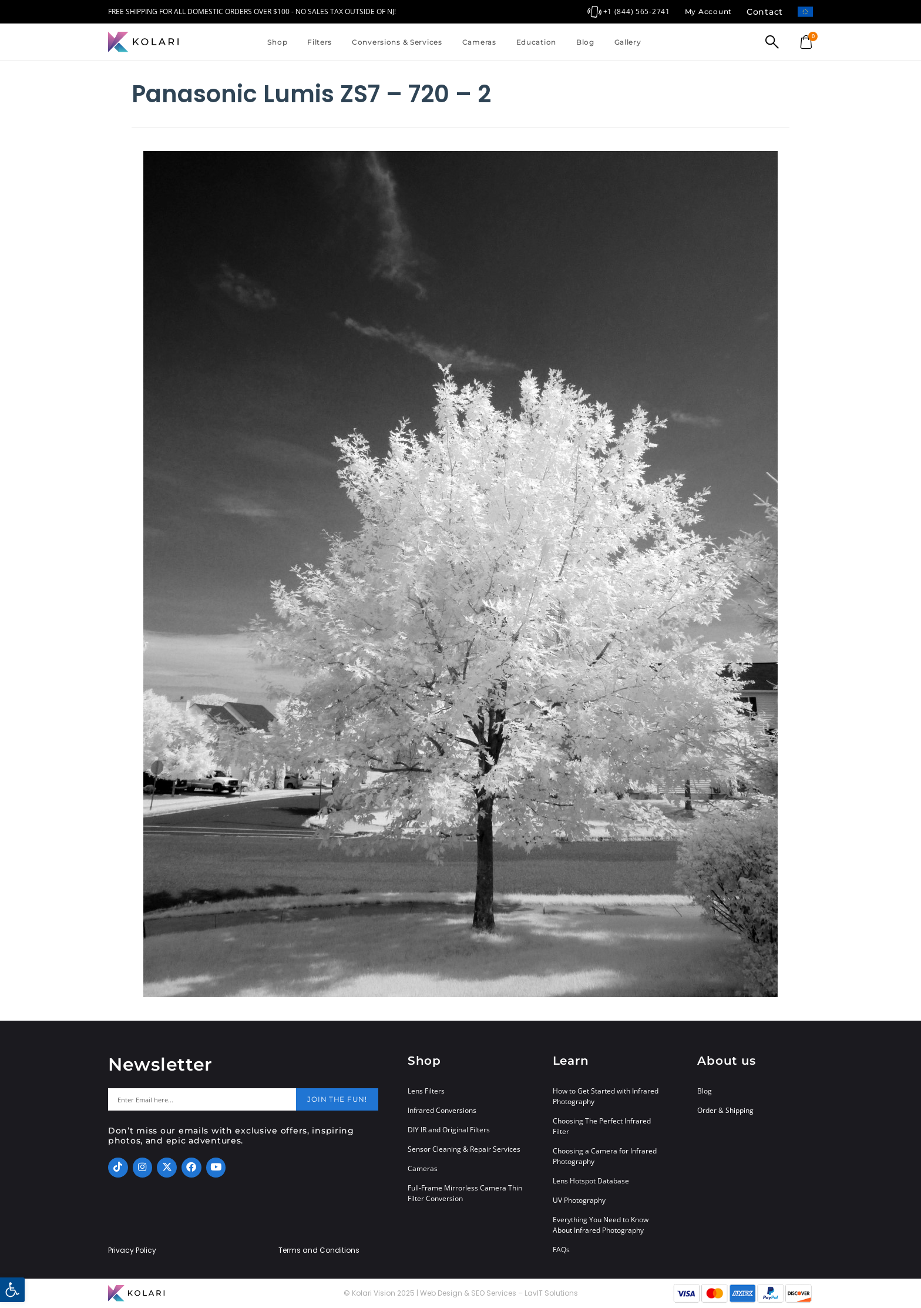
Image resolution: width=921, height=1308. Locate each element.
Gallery (627, 42)
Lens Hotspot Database (591, 1181)
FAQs (561, 1250)
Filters (319, 42)
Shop (277, 42)
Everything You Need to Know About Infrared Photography (600, 1225)
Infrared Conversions (442, 1110)
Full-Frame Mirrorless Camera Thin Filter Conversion (465, 1193)
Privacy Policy (132, 1250)
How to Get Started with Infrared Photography (605, 1096)
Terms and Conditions (318, 1250)
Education (536, 42)
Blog (585, 42)
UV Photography (579, 1200)
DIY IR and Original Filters (449, 1130)
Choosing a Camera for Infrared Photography (605, 1156)
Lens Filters (426, 1091)
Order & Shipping (725, 1110)
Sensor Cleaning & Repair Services (464, 1149)
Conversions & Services (397, 42)
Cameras (479, 42)
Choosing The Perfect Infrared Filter (602, 1126)
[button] (12, 1289)
